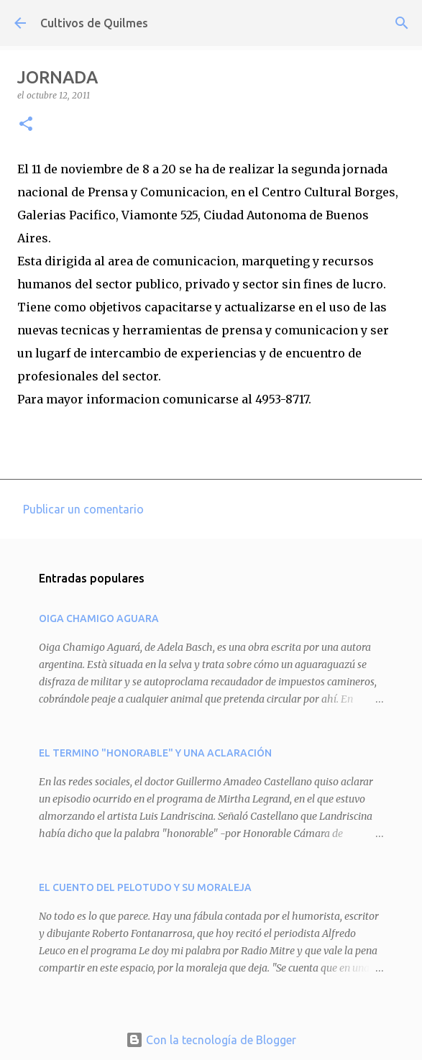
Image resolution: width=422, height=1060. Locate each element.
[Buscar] (401, 23)
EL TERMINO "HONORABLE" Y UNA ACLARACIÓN (155, 753)
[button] (26, 124)
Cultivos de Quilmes (94, 23)
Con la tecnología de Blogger (211, 1039)
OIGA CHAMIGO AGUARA (99, 618)
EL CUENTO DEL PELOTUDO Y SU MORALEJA (145, 887)
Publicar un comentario (83, 509)
